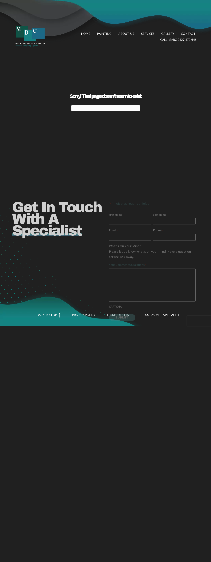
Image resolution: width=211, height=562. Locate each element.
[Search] (105, 108)
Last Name (159, 235)
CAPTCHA (115, 327)
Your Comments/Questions (127, 285)
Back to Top (49, 315)
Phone (158, 251)
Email (113, 251)
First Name (115, 235)
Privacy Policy (83, 315)
